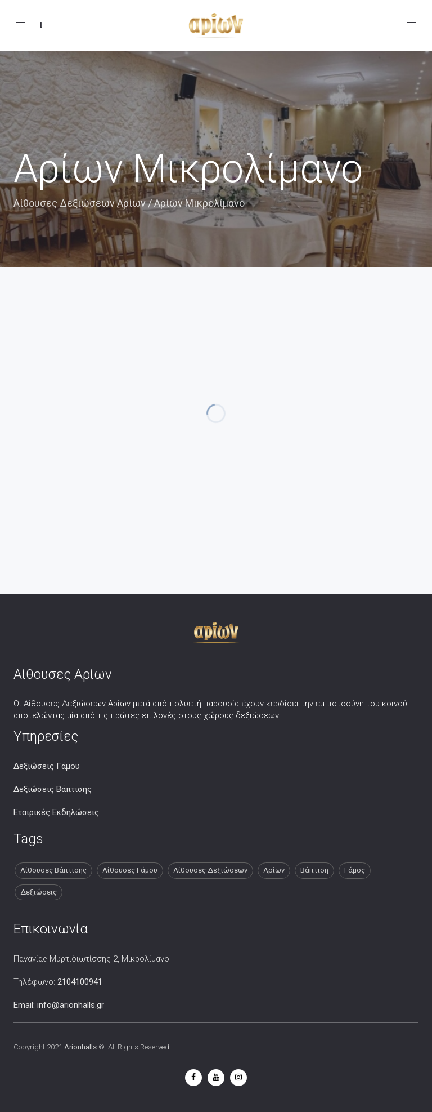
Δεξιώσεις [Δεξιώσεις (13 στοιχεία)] (38, 892)
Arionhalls (80, 1047)
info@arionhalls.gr (70, 1005)
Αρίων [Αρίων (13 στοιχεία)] (274, 870)
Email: (25, 1005)
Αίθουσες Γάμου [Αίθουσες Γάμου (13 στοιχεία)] (130, 870)
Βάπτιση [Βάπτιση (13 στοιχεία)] (314, 870)
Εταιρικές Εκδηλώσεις (56, 812)
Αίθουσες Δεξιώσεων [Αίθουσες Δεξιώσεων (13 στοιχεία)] (210, 870)
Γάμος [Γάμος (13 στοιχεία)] (354, 870)
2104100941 (79, 982)
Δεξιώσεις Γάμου (47, 766)
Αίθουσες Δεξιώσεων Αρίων (80, 203)
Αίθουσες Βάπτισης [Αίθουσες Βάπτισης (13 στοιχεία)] (53, 870)
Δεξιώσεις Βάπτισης (53, 789)
